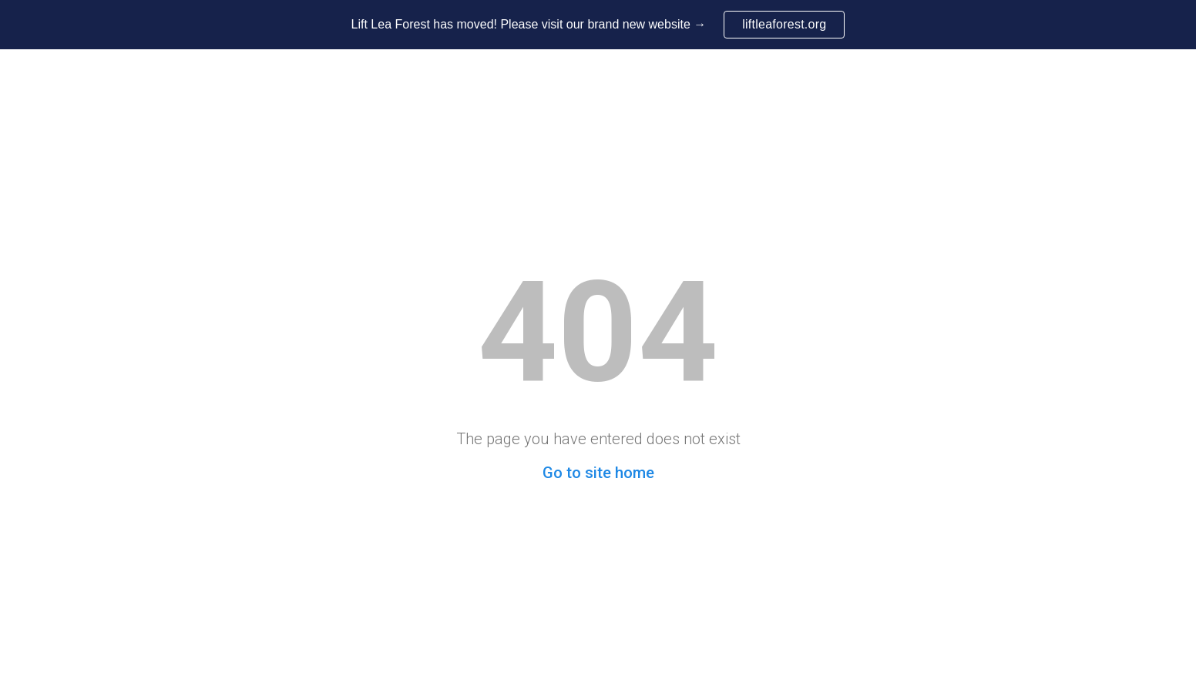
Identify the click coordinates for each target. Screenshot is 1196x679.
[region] (598, 24)
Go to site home (598, 472)
